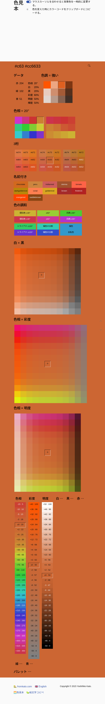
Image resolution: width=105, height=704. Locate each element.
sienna (64, 184)
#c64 (42, 160)
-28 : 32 (33, 615)
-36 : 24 (33, 626)
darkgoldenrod (20, 191)
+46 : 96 (47, 509)
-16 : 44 (33, 600)
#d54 (18, 167)
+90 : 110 (20, 570)
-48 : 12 (33, 641)
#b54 (67, 167)
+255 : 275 (20, 626)
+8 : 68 (34, 545)
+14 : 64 (47, 550)
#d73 (25, 152)
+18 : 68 (47, 545)
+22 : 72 (47, 539)
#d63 (25, 160)
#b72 (81, 152)
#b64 (67, 160)
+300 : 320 (20, 641)
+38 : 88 (47, 519)
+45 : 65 (20, 555)
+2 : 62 (34, 560)
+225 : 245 (20, 615)
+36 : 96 (34, 509)
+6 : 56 (47, 560)
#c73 (50, 152)
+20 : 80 (34, 529)
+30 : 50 (20, 550)
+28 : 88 (34, 519)
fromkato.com (23, 686)
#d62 (33, 160)
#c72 (57, 152)
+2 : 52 (47, 570)
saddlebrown (35, 197)
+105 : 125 (20, 575)
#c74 (42, 152)
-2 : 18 (20, 519)
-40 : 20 (33, 630)
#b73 (74, 152)
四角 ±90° (71, 213)
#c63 (50, 160)
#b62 (81, 160)
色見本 (19, 692)
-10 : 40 (47, 595)
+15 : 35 (20, 545)
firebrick (78, 191)
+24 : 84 (34, 524)
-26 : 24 (47, 615)
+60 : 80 (20, 560)
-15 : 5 (20, 504)
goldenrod (49, 191)
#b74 (67, 152)
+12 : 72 (34, 539)
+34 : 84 (47, 524)
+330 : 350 (20, 651)
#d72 (33, 152)
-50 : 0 (47, 646)
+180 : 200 (20, 600)
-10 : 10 (20, 509)
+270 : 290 (20, 630)
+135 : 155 (20, 585)
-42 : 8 (47, 636)
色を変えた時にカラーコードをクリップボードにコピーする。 (61, 11)
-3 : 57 (34, 575)
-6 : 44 (47, 590)
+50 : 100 (47, 504)
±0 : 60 (34, 565)
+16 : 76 (34, 534)
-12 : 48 (33, 595)
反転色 (71, 232)
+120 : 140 (20, 580)
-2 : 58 (34, 570)
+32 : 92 (34, 514)
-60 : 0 (34, 656)
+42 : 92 (47, 514)
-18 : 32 (47, 605)
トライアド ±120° (25, 226)
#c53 (50, 167)
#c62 (57, 160)
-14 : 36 (47, 600)
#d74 (18, 152)
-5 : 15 (20, 514)
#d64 (18, 160)
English (41, 686)
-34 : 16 (47, 626)
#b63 (74, 160)
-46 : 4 (47, 641)
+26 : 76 (47, 534)
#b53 (74, 167)
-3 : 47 (47, 585)
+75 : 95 (20, 565)
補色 (71, 226)
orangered (20, 197)
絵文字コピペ (35, 692)
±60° (48, 213)
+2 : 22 (20, 529)
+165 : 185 (20, 595)
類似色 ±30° (25, 213)
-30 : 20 (47, 620)
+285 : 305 (20, 636)
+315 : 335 (20, 646)
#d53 (25, 167)
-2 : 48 (47, 580)
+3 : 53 (47, 565)
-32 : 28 (33, 620)
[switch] (28, 2)
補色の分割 (48, 226)
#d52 (33, 167)
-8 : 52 (34, 585)
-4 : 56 (34, 580)
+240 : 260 (20, 620)
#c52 (57, 167)
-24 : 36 (33, 610)
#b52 (81, 167)
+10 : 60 (47, 555)
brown (64, 191)
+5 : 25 (20, 534)
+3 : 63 (34, 555)
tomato (79, 184)
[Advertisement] (53, 39)
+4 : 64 (34, 550)
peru (35, 184)
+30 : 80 (47, 529)
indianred (50, 184)
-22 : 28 (47, 610)
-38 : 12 (47, 630)
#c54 (42, 167)
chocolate (20, 184)
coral (35, 191)
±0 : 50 (47, 575)
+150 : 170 (20, 590)
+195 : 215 (20, 605)
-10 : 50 (33, 590)
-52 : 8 (34, 646)
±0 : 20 (20, 524)
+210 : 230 (20, 610)
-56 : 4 (34, 651)
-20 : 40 (33, 605)
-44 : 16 (33, 636)
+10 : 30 (20, 539)
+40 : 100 (34, 504)
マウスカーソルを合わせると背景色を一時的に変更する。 (61, 3)
